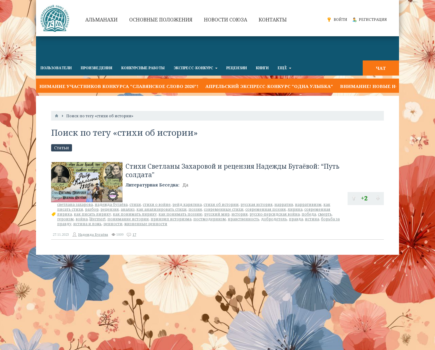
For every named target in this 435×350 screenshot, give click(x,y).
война (82, 219)
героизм (65, 219)
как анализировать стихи (161, 209)
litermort (98, 219)
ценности (113, 223)
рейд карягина (187, 204)
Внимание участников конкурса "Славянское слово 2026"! (117, 86)
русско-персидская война (275, 214)
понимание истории (128, 219)
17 (134, 234)
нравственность (243, 219)
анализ (128, 209)
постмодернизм (209, 219)
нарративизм (308, 204)
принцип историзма (171, 219)
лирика (295, 209)
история (239, 214)
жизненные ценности (145, 223)
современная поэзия (265, 209)
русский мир (217, 214)
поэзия (195, 209)
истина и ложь (87, 223)
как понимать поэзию (180, 214)
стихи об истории (221, 204)
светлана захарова (75, 204)
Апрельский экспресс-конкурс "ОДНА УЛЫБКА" (269, 86)
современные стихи (224, 209)
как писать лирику (92, 214)
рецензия (109, 209)
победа (309, 214)
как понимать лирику (135, 214)
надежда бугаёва (111, 204)
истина (312, 219)
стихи (135, 204)
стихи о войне (157, 204)
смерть (325, 214)
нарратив (283, 204)
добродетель (274, 219)
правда (296, 219)
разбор (92, 209)
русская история (256, 204)
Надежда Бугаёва (93, 234)
